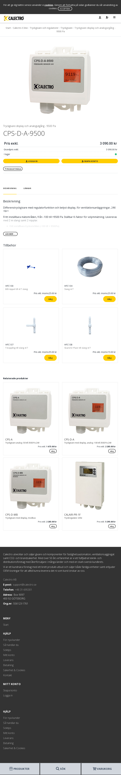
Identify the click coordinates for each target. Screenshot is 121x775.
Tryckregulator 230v (73, 518)
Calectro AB (10, 579)
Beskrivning (10, 188)
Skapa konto (89, 161)
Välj (50, 299)
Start (8, 27)
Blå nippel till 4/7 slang (16, 288)
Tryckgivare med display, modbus (20, 518)
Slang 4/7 (69, 288)
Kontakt (7, 675)
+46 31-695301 (23, 589)
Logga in (31, 161)
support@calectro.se (24, 584)
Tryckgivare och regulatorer (44, 27)
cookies (48, 4)
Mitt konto (9, 655)
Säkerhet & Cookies (14, 670)
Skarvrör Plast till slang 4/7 (77, 347)
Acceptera (65, 8)
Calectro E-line (20, 27)
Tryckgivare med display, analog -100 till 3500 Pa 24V (87, 442)
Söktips (7, 650)
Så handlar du (11, 645)
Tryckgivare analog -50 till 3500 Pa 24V (22, 442)
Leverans (8, 660)
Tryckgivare (66, 27)
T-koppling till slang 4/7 (16, 347)
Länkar (27, 188)
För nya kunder (11, 640)
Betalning (8, 665)
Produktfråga (13, 169)
